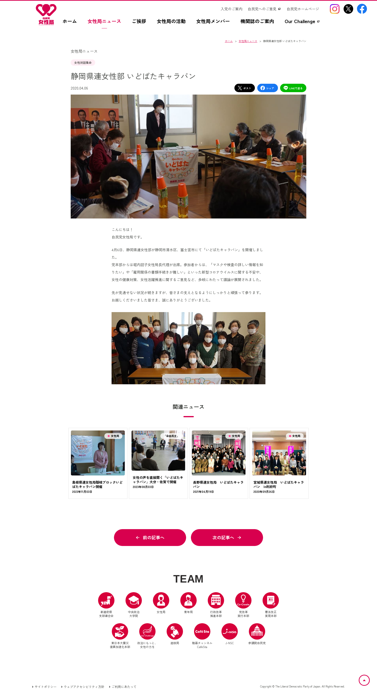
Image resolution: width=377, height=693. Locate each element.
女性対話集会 (83, 62)
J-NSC (229, 634)
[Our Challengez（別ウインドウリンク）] (302, 23)
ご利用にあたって (124, 686)
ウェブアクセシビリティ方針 (84, 686)
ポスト (244, 87)
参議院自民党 (257, 634)
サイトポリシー (46, 686)
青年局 (188, 603)
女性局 (161, 603)
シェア (267, 87)
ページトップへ (369, 678)
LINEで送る (293, 87)
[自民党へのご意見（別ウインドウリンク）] (264, 8)
